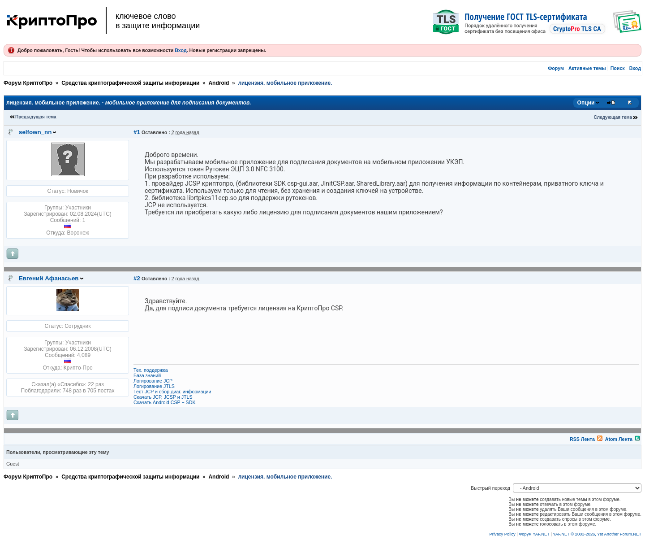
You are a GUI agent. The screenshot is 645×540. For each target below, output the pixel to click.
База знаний (147, 375)
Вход (180, 50)
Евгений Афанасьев (49, 278)
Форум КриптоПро (28, 83)
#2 (136, 278)
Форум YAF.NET (534, 534)
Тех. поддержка (150, 370)
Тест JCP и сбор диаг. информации (172, 391)
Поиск (618, 68)
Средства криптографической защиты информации (130, 83)
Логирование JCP (152, 380)
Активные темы (587, 68)
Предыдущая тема (35, 116)
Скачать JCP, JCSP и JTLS (162, 397)
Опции (586, 103)
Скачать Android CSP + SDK (164, 402)
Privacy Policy (503, 534)
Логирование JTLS (154, 386)
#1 (136, 132)
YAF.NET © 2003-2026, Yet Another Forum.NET (597, 534)
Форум (556, 68)
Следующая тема (613, 117)
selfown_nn (35, 132)
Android (218, 83)
